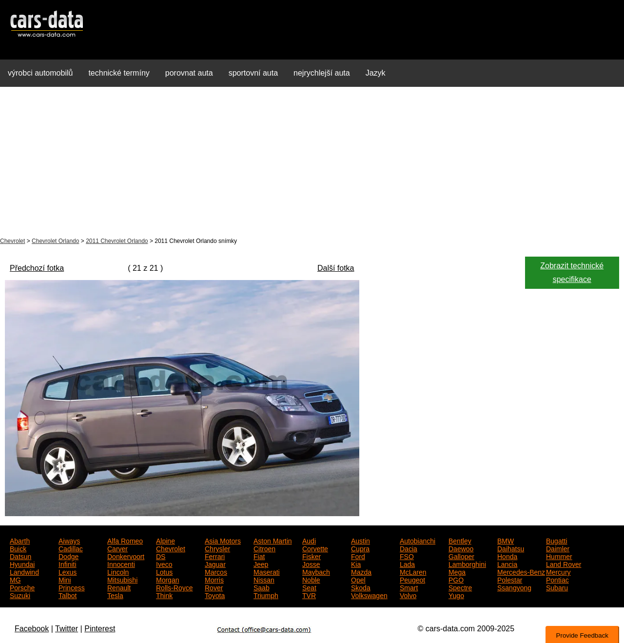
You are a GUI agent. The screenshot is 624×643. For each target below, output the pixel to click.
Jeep (261, 563)
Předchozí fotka (37, 268)
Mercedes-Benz (521, 571)
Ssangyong (514, 587)
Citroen (264, 548)
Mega (457, 571)
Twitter (66, 628)
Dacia (408, 548)
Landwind (24, 571)
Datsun (20, 556)
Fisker (311, 556)
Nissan (264, 579)
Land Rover (563, 563)
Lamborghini (467, 563)
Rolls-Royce (174, 587)
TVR (309, 595)
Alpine (165, 540)
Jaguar (215, 563)
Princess (71, 587)
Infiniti (67, 563)
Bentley (459, 540)
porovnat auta (189, 73)
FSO (407, 556)
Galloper (461, 556)
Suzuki (20, 595)
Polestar (509, 579)
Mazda (361, 571)
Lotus (164, 571)
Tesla (115, 595)
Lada (407, 563)
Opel (358, 579)
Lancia (507, 563)
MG (15, 579)
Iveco (164, 563)
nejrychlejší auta (321, 73)
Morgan (167, 579)
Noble (311, 579)
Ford (358, 556)
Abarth (20, 540)
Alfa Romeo (125, 540)
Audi (309, 540)
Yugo (456, 595)
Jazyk (376, 73)
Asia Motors (223, 540)
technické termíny (118, 73)
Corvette (315, 548)
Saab (262, 587)
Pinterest (99, 628)
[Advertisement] (312, 163)
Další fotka (335, 268)
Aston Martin (273, 540)
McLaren (413, 571)
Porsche (22, 587)
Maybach (316, 571)
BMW (505, 540)
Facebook (32, 628)
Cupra (360, 548)
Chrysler (217, 548)
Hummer (559, 556)
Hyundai (22, 563)
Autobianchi (417, 540)
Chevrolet (12, 241)
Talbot (67, 595)
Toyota (215, 595)
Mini (64, 579)
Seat (309, 587)
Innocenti (121, 563)
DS (160, 556)
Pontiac (557, 579)
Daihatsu (510, 548)
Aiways (69, 540)
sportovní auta (253, 73)
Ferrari (215, 556)
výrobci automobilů (40, 73)
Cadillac (70, 548)
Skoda (360, 587)
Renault (119, 587)
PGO (456, 579)
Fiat (259, 556)
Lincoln (118, 571)
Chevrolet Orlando (55, 241)
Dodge (68, 556)
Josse (311, 563)
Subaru (557, 587)
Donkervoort (125, 556)
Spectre (460, 587)
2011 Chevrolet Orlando (117, 241)
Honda (507, 556)
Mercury (558, 571)
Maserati (267, 571)
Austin (360, 540)
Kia (356, 563)
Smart (409, 587)
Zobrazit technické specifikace (572, 272)
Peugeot (412, 579)
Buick (18, 548)
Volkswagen (369, 595)
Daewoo (460, 548)
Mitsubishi (122, 579)
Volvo (408, 595)
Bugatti (556, 540)
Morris (214, 579)
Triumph (266, 595)
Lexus (67, 571)
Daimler (557, 548)
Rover (214, 587)
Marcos (216, 571)
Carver (117, 548)
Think (164, 595)
